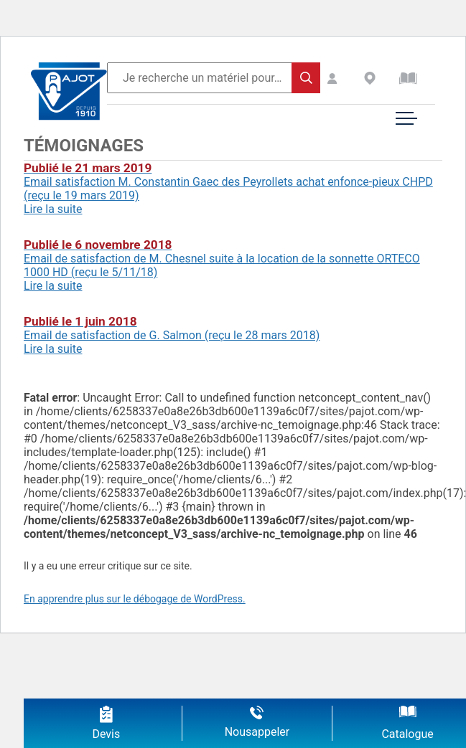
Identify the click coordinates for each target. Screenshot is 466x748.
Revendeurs (381, 78)
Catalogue (407, 734)
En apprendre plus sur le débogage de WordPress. (135, 599)
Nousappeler (257, 732)
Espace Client (345, 78)
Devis (106, 734)
